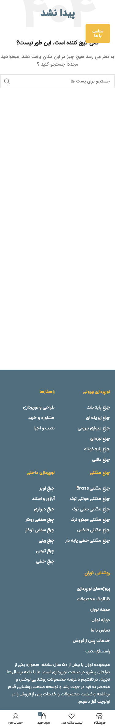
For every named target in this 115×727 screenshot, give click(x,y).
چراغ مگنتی (100, 472)
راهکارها (47, 391)
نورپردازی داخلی (40, 472)
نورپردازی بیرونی (96, 391)
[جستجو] (57, 81)
